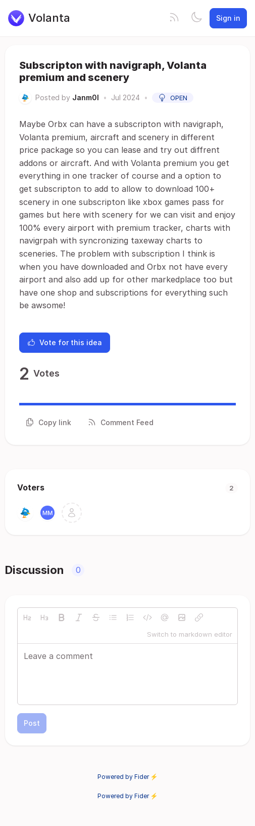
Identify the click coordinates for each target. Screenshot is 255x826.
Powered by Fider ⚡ (127, 776)
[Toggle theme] (196, 18)
